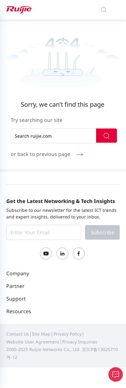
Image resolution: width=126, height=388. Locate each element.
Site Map (41, 334)
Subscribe (102, 232)
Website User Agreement (32, 342)
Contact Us (17, 334)
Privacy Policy (68, 334)
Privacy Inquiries (79, 342)
